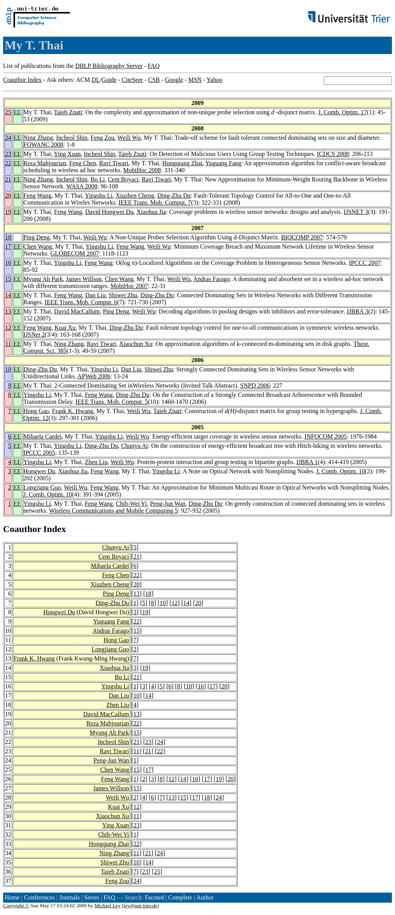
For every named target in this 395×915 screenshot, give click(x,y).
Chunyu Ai (134, 445)
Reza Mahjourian (45, 163)
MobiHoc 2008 (142, 170)
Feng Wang (38, 195)
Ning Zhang (38, 137)
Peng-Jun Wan (168, 503)
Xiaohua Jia (151, 211)
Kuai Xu (65, 327)
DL (95, 79)
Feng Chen (82, 163)
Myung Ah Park (43, 279)
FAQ (154, 66)
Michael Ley (108, 905)
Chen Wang (38, 246)
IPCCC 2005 (39, 452)
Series (91, 897)
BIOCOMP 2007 (302, 237)
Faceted (154, 897)
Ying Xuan (67, 154)
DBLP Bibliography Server (109, 66)
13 (8, 311)
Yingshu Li (99, 195)
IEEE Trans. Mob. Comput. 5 (111, 401)
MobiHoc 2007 (129, 286)
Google (174, 79)
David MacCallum (77, 311)
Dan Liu (95, 295)
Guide (108, 79)
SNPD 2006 (255, 385)
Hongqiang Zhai (182, 163)
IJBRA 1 (307, 462)
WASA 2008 (81, 186)
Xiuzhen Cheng (135, 195)
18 (8, 237)
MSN (195, 79)
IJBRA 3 (357, 311)
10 (8, 369)
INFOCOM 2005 (325, 436)
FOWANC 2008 (44, 144)
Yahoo (214, 79)
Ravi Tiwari (113, 163)
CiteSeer (132, 79)
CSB (154, 79)
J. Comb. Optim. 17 (342, 112)
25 (8, 112)
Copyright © (16, 905)
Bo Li (98, 179)
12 (8, 327)
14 (8, 295)
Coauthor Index (22, 79)
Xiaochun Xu (135, 344)
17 (8, 246)
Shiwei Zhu (123, 295)
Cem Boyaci (123, 179)
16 (8, 262)
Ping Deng (37, 237)
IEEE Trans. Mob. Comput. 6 (81, 302)
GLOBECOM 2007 (75, 253)
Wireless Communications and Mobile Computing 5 (113, 510)
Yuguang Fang (223, 163)
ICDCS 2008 (333, 154)
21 (8, 179)
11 (8, 344)
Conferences (39, 897)
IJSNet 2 (34, 334)
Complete (180, 897)
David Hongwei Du (109, 211)
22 (8, 163)
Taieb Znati (68, 112)
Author (205, 897)
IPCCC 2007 (364, 262)
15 (8, 279)
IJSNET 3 (356, 211)
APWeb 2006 (94, 376)
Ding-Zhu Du (174, 195)
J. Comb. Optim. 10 (340, 471)
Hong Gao (36, 411)
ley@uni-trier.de (140, 905)
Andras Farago (211, 279)
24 (8, 137)
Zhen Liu (96, 462)
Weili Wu (128, 137)
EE (17, 112)
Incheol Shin (71, 137)
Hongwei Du (39, 471)
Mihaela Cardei (43, 436)
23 (8, 154)
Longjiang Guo (42, 487)
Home (12, 897)
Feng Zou (103, 137)
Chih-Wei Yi (131, 503)
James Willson (84, 279)
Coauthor (22, 529)
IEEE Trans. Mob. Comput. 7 (154, 202)
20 (8, 195)
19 (8, 211)
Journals (69, 897)
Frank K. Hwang (72, 411)
